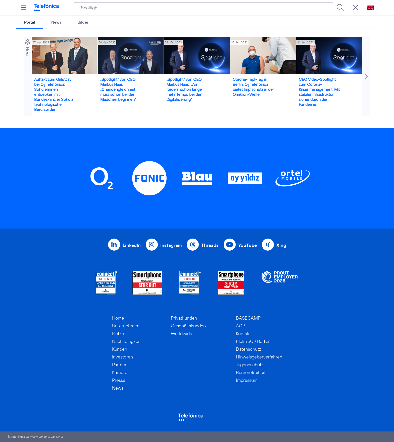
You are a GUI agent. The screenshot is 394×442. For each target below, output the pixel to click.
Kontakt (243, 333)
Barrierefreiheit (251, 372)
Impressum (247, 380)
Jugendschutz (249, 364)
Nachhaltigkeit (126, 341)
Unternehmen (125, 326)
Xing (281, 245)
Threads (210, 245)
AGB (240, 326)
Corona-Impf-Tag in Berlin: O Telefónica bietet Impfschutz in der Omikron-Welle (253, 87)
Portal (29, 22)
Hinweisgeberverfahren (259, 357)
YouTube (247, 245)
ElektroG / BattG (252, 341)
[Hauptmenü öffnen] (23, 7)
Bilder (83, 22)
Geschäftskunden (188, 326)
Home (118, 318)
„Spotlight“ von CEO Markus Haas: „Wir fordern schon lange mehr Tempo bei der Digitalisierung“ (184, 89)
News (56, 22)
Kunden (119, 349)
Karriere (119, 372)
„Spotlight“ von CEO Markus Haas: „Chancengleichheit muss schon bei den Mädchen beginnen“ (118, 89)
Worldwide (181, 333)
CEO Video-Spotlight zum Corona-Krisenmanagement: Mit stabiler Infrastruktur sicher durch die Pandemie (319, 92)
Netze (118, 333)
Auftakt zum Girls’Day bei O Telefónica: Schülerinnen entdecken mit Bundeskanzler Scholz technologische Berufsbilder (53, 94)
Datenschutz (248, 349)
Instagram (171, 245)
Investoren (122, 357)
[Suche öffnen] (355, 7)
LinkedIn (132, 245)
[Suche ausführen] (340, 7)
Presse (118, 380)
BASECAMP (248, 318)
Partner (119, 364)
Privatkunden (184, 318)
